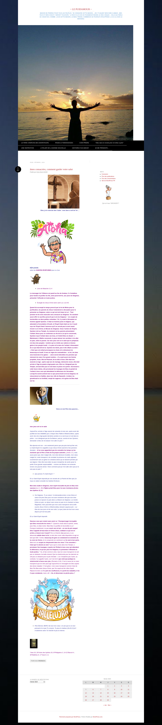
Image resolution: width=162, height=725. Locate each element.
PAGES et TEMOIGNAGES (64, 143)
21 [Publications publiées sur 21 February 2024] (100, 696)
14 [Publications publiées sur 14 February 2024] (100, 693)
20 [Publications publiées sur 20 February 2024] (93, 696)
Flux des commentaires (109, 178)
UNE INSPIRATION (27, 148)
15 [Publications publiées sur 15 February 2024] (108, 693)
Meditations (41, 661)
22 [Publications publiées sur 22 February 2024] (108, 696)
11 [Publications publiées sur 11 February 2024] (128, 689)
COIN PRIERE (84, 143)
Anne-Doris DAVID (41, 172)
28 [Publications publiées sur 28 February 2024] (100, 700)
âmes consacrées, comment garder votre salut (51, 169)
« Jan (105, 705)
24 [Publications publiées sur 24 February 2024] (121, 696)
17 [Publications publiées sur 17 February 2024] (121, 693)
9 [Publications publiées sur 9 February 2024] (114, 689)
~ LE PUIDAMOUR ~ (81, 9)
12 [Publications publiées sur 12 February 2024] (86, 693)
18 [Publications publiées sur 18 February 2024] (128, 693)
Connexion (105, 174)
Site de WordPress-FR (108, 180)
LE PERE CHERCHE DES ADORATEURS (35, 143)
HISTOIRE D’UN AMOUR (80, 148)
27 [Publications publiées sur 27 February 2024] (93, 700)
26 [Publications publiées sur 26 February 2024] (86, 700)
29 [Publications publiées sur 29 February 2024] (108, 700)
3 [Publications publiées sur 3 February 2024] (121, 686)
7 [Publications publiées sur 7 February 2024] (100, 689)
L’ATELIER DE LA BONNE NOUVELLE (53, 148)
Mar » (109, 705)
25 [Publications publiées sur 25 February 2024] (128, 696)
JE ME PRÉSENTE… (102, 148)
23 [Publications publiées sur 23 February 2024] (114, 696)
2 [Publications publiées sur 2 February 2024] (114, 686)
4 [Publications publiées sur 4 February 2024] (128, 686)
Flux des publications (108, 176)
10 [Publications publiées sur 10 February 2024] (121, 689)
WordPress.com (97, 717)
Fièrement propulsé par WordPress (69, 717)
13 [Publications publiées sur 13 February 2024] (93, 693)
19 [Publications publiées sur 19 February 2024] (86, 696)
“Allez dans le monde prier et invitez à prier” (109, 143)
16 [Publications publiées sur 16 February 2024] (114, 693)
